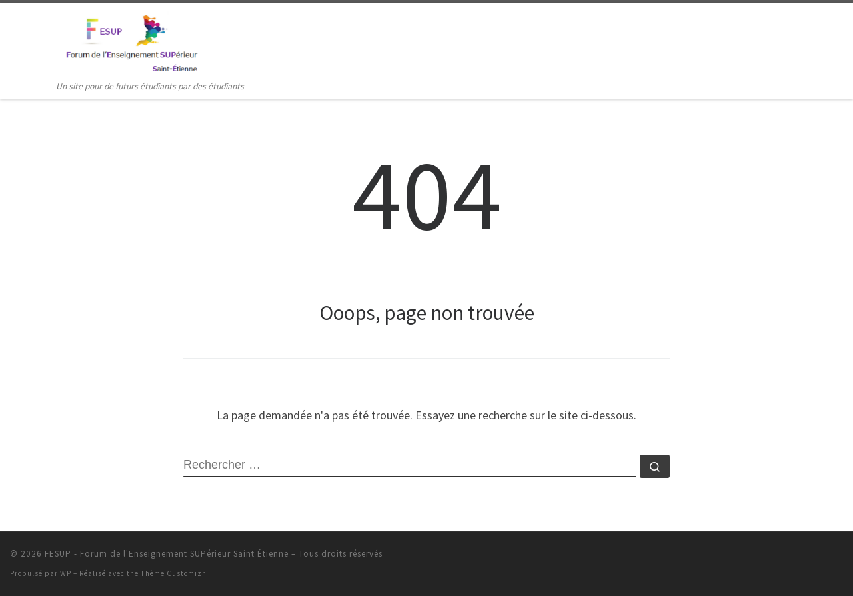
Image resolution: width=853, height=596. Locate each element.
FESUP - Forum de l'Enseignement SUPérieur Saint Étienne (167, 553)
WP (65, 573)
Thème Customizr (173, 573)
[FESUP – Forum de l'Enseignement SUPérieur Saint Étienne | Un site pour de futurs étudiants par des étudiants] (130, 41)
